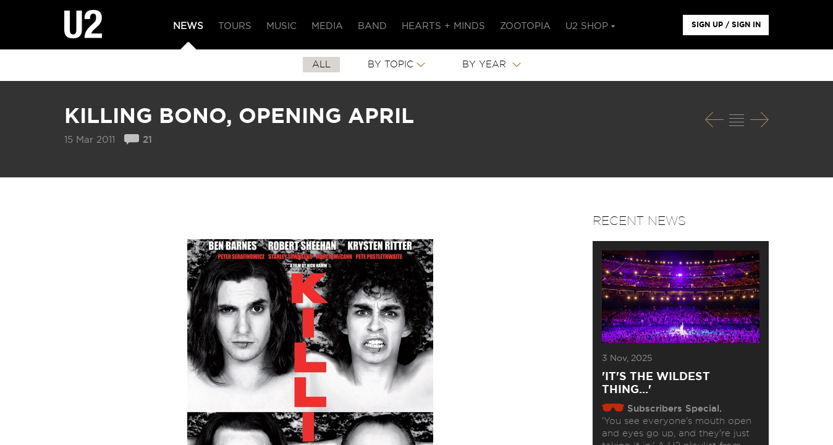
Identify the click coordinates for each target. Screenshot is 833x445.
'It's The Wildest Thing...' (656, 383)
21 (147, 140)
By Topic (390, 64)
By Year (485, 64)
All (321, 64)
